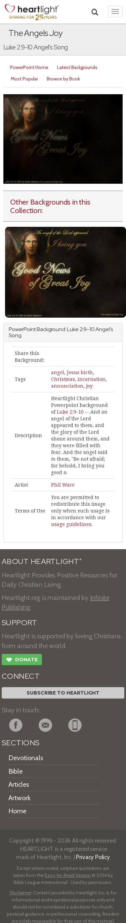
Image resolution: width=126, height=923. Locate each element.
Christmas (63, 379)
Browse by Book (63, 79)
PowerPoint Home (29, 67)
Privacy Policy (93, 856)
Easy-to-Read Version (68, 875)
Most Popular (24, 79)
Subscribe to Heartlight (63, 693)
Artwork (19, 798)
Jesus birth (80, 372)
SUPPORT (19, 623)
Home (17, 811)
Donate (22, 660)
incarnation (92, 379)
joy (89, 386)
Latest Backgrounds (77, 67)
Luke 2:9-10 (70, 412)
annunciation (67, 386)
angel (57, 372)
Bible (15, 771)
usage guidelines (71, 524)
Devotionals (25, 758)
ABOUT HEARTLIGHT (42, 561)
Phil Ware (63, 485)
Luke (72, 329)
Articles (18, 784)
